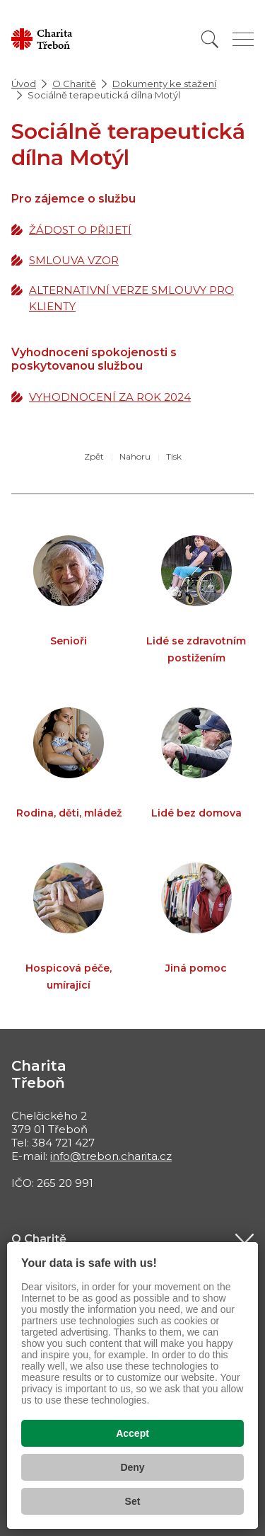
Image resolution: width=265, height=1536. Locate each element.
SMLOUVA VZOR (74, 260)
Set (133, 1501)
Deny (132, 1467)
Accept (132, 1433)
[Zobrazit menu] (243, 39)
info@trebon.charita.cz (111, 1156)
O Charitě (74, 83)
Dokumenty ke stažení (164, 83)
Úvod (23, 83)
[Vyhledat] (209, 39)
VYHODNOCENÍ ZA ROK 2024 (110, 397)
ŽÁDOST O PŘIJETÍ (80, 230)
